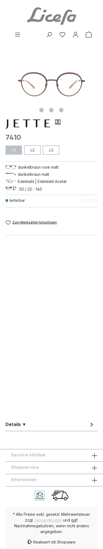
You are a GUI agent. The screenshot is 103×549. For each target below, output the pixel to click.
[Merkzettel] (62, 34)
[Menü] (17, 34)
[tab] (50, 424)
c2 (32, 150)
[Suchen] (49, 34)
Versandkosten (48, 520)
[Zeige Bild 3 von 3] (61, 110)
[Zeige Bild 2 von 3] (51, 110)
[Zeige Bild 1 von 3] (41, 110)
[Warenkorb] (87, 34)
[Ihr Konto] (75, 34)
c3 (51, 150)
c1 (14, 150)
